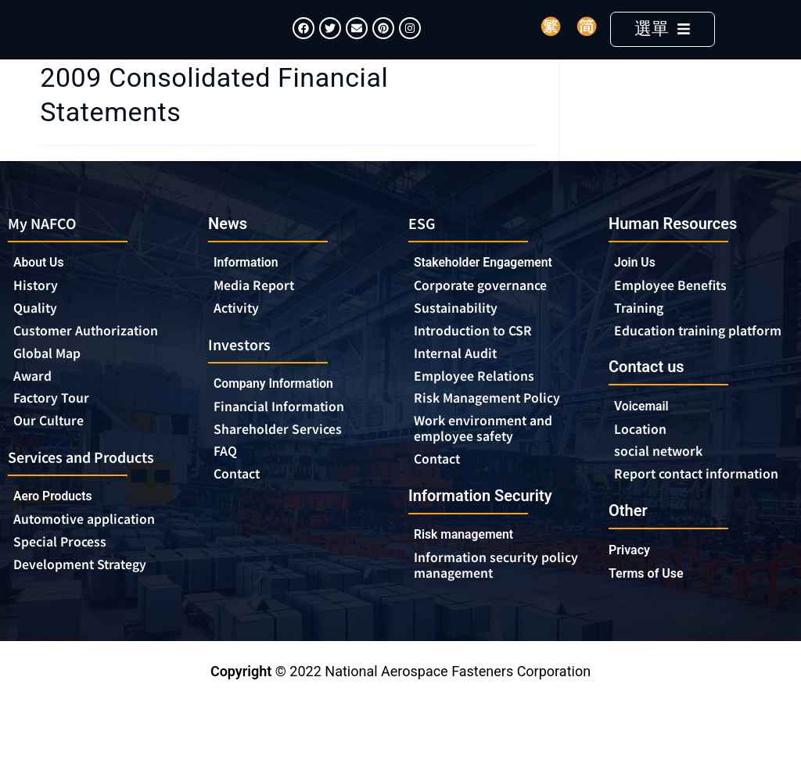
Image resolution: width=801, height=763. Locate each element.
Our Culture (53, 450)
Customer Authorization (94, 356)
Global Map (52, 380)
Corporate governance (493, 309)
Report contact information (663, 526)
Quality (38, 333)
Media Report (259, 309)
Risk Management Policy (496, 427)
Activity (239, 332)
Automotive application (95, 551)
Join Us (638, 285)
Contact (240, 503)
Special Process (65, 574)
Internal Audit (460, 380)
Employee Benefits (677, 309)
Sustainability (460, 333)
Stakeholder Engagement (493, 286)
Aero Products (62, 527)
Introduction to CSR (479, 356)
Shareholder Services (289, 456)
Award (35, 403)
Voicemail (645, 447)
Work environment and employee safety (491, 458)
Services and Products (91, 486)
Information (251, 285)
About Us (42, 286)
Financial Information (291, 433)
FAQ (227, 480)
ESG (423, 245)
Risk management (471, 565)
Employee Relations (481, 403)
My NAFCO (47, 245)
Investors (242, 368)
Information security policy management (483, 597)
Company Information (286, 409)
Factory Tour (55, 427)
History (38, 309)
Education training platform (676, 364)
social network (664, 495)
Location (643, 471)
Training (642, 332)
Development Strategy (88, 598)
